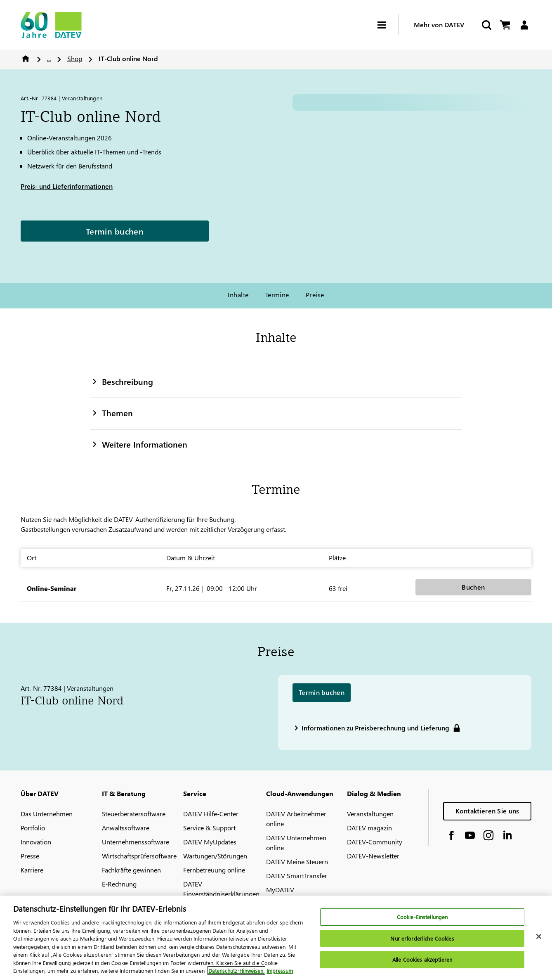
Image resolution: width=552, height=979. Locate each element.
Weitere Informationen (138, 444)
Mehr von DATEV (439, 24)
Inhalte (238, 294)
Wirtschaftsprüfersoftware (139, 855)
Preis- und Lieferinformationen (67, 186)
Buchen (473, 587)
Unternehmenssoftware (135, 841)
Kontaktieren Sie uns (487, 810)
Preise (315, 294)
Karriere (32, 869)
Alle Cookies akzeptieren (422, 959)
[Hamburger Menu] (387, 25)
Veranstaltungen (370, 813)
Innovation (36, 841)
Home (26, 59)
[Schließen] (539, 936)
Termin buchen (115, 231)
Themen (111, 412)
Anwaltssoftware (125, 827)
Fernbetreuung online (214, 869)
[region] (276, 937)
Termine (277, 294)
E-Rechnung (119, 883)
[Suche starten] (486, 25)
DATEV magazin (369, 827)
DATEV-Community (374, 841)
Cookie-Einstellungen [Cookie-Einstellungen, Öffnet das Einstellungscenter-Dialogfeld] (422, 916)
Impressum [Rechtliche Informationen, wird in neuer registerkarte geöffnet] (280, 970)
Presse (30, 855)
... (49, 58)
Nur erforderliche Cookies (422, 938)
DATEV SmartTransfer (296, 875)
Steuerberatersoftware (133, 813)
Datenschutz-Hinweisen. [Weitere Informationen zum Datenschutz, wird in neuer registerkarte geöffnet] (236, 970)
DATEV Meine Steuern (297, 861)
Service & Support (209, 827)
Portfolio (33, 827)
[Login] (524, 25)
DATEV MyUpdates (209, 841)
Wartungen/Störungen (215, 855)
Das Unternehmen (47, 813)
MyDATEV (280, 889)
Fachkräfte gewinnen (131, 869)
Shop (74, 58)
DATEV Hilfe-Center (210, 813)
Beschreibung (121, 381)
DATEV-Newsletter (373, 855)
